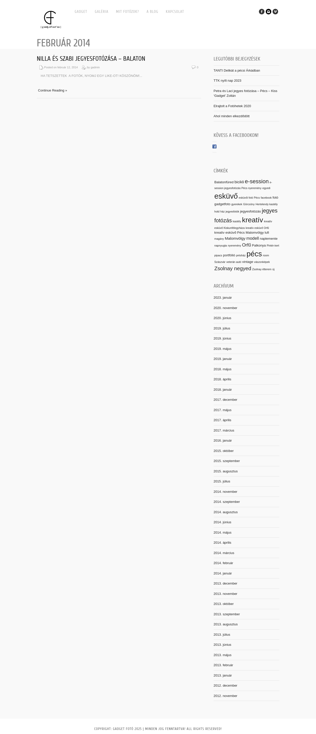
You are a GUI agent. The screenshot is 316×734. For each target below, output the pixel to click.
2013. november (225, 594)
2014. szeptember (227, 502)
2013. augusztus (226, 624)
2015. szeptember (227, 461)
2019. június (222, 338)
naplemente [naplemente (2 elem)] (268, 238)
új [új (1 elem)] (273, 269)
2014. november (225, 492)
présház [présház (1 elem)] (241, 255)
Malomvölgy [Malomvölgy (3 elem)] (235, 238)
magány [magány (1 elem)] (219, 238)
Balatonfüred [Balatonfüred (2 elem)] (224, 182)
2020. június (222, 318)
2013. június (222, 645)
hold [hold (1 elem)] (217, 211)
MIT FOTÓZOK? (127, 12)
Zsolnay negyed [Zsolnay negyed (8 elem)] (232, 268)
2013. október (224, 604)
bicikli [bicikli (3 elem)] (239, 182)
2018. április (222, 379)
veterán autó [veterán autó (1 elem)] (233, 261)
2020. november (225, 308)
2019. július (222, 328)
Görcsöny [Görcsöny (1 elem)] (249, 204)
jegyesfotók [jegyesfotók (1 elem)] (232, 211)
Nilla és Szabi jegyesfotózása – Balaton (91, 59)
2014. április (222, 542)
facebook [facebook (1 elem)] (266, 197)
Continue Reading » (52, 90)
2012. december (225, 685)
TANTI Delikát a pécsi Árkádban (237, 70)
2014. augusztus (226, 512)
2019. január (223, 359)
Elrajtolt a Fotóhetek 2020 (232, 106)
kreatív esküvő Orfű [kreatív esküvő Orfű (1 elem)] (257, 227)
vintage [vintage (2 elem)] (247, 262)
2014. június (222, 522)
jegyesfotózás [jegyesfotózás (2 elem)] (250, 211)
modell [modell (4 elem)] (252, 238)
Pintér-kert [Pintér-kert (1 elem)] (273, 245)
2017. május (223, 410)
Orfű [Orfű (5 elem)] (246, 245)
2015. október (224, 451)
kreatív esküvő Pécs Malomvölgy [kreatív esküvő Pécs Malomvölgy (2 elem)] (239, 232)
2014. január (223, 573)
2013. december (225, 583)
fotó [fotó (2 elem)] (275, 197)
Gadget (81, 12)
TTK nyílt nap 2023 (227, 80)
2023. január (223, 297)
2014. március (224, 553)
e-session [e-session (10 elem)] (257, 181)
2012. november (225, 696)
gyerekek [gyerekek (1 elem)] (236, 204)
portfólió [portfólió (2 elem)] (229, 255)
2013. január (223, 675)
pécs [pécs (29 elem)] (254, 254)
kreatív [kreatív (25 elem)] (252, 220)
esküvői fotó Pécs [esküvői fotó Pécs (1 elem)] (249, 197)
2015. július (222, 481)
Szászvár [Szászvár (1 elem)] (220, 261)
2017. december (225, 400)
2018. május (223, 369)
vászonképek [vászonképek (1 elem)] (262, 261)
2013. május (223, 655)
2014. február (223, 563)
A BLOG (152, 12)
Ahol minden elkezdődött (232, 116)
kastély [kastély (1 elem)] (237, 221)
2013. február (223, 665)
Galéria (101, 12)
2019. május (223, 349)
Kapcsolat (175, 12)
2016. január (223, 440)
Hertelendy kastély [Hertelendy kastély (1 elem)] (267, 204)
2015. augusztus (226, 471)
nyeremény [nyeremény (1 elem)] (234, 245)
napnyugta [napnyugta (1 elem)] (220, 245)
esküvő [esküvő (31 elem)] (226, 196)
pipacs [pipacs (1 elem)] (218, 255)
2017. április (222, 420)
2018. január (223, 389)
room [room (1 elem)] (266, 255)
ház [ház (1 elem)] (222, 211)
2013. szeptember (227, 614)
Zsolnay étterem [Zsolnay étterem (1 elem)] (261, 269)
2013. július (222, 634)
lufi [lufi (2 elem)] (267, 232)
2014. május (223, 532)
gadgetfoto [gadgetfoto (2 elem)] (222, 204)
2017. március (224, 430)
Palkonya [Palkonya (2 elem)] (259, 245)
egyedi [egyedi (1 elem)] (266, 188)
